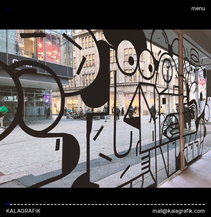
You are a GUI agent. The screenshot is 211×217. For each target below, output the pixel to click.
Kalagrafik (23, 211)
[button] (105, 108)
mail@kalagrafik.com (179, 211)
